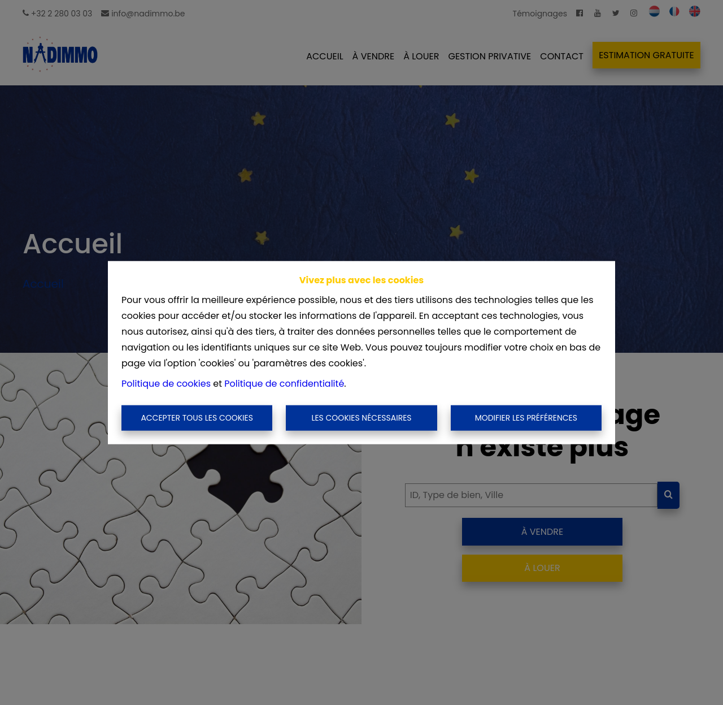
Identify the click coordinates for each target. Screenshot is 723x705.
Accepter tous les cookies (197, 417)
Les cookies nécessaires (361, 417)
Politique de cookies (166, 383)
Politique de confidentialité (284, 383)
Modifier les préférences (526, 417)
